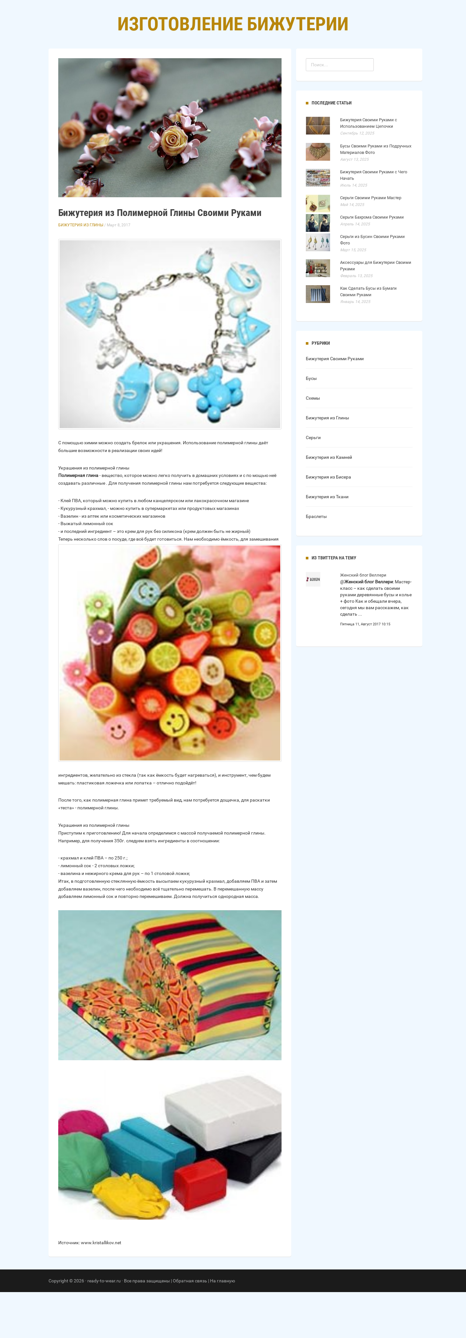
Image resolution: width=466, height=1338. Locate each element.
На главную (222, 1326)
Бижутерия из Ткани (327, 542)
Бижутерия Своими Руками (335, 404)
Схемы (313, 444)
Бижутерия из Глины (80, 271)
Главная (194, 65)
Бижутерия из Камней (329, 503)
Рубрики (226, 65)
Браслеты (316, 562)
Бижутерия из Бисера (328, 522)
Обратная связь (190, 1326)
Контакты (260, 65)
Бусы (311, 424)
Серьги (313, 483)
